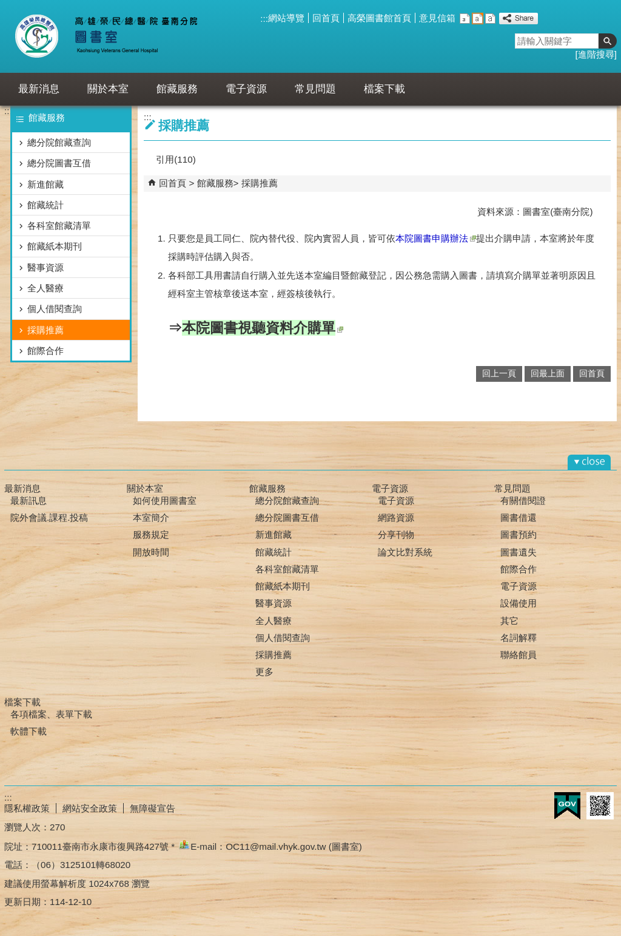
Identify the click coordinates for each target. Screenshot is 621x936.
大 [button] (490, 18)
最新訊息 (28, 500)
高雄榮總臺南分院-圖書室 (115, 36)
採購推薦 (45, 330)
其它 (509, 621)
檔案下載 (384, 89)
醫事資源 (45, 267)
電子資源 (246, 89)
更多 (264, 671)
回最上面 (548, 373)
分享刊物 (396, 534)
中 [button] (477, 18)
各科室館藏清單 (59, 225)
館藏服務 (177, 89)
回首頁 (326, 18)
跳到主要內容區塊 (6, 6)
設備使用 (518, 603)
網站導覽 (286, 18)
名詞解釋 (518, 637)
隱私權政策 (27, 808)
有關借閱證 (523, 500)
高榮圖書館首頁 (379, 18)
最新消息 (38, 89)
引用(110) (175, 159)
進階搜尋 (596, 54)
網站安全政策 (89, 808)
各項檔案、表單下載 (51, 714)
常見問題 (315, 89)
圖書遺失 (518, 552)
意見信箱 (437, 18)
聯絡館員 (518, 654)
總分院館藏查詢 (59, 142)
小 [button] (465, 18)
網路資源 (396, 517)
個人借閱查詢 (54, 309)
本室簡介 (151, 517)
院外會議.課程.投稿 (49, 517)
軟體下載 (28, 731)
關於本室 (108, 89)
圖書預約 (518, 534)
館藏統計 (45, 205)
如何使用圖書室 (164, 500)
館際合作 (45, 350)
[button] (608, 41)
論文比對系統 (405, 552)
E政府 (567, 805)
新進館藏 (45, 184)
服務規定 (151, 534)
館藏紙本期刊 (54, 246)
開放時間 (151, 552)
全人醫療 (45, 288)
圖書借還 (518, 517)
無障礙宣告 (152, 808)
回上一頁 (499, 373)
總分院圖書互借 (59, 163)
